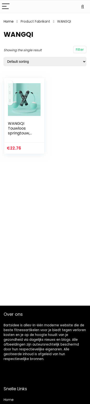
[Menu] (6, 6)
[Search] (82, 6)
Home (9, 21)
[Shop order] (45, 61)
